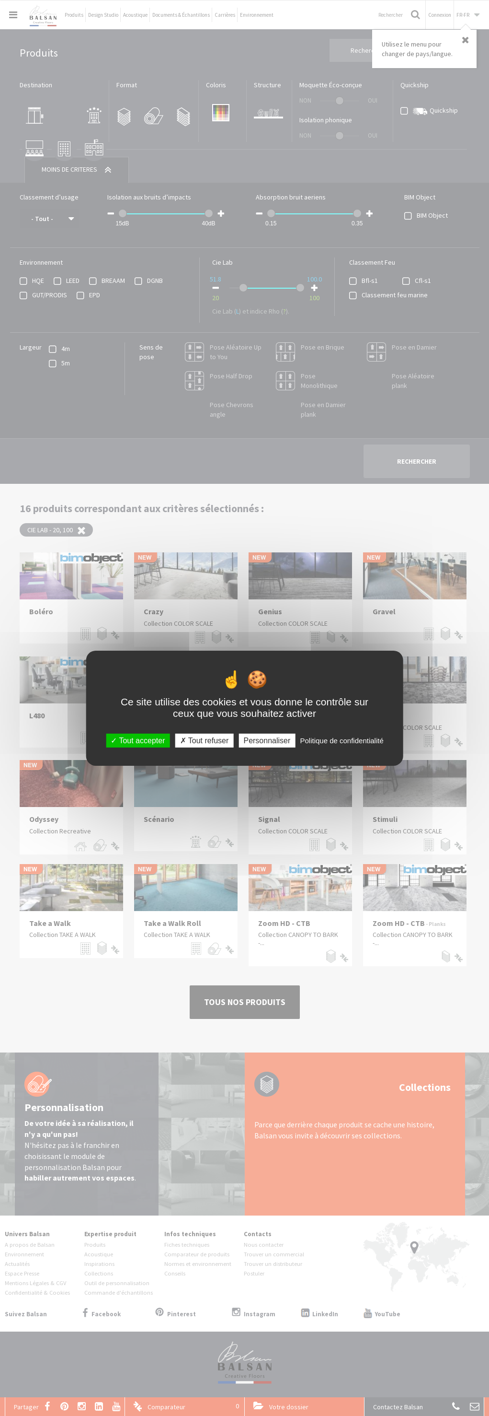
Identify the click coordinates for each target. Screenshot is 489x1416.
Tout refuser (204, 740)
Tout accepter (138, 740)
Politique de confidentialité (341, 740)
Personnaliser (266, 740)
